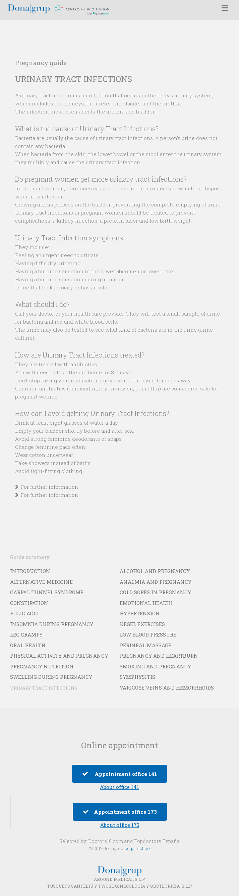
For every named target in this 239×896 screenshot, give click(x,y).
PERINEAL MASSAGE (145, 645)
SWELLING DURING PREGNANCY (51, 676)
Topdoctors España (157, 841)
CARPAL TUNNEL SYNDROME (46, 592)
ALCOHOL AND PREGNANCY (155, 571)
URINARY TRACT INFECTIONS (43, 688)
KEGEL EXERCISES (142, 624)
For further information (49, 486)
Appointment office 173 (120, 811)
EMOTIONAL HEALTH (146, 603)
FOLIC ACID (24, 613)
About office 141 (119, 787)
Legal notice (137, 848)
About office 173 (119, 824)
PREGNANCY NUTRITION (42, 666)
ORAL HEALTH (27, 645)
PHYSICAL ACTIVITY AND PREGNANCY (59, 655)
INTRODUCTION (30, 571)
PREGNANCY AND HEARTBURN (159, 655)
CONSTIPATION (29, 603)
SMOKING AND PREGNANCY (155, 666)
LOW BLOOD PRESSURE (148, 634)
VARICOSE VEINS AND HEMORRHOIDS (167, 687)
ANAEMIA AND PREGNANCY (155, 581)
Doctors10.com (105, 841)
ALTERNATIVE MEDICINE (41, 581)
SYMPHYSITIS (137, 676)
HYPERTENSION (140, 613)
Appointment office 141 (119, 773)
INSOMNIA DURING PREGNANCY (51, 624)
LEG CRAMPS (26, 634)
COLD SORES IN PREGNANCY (155, 592)
